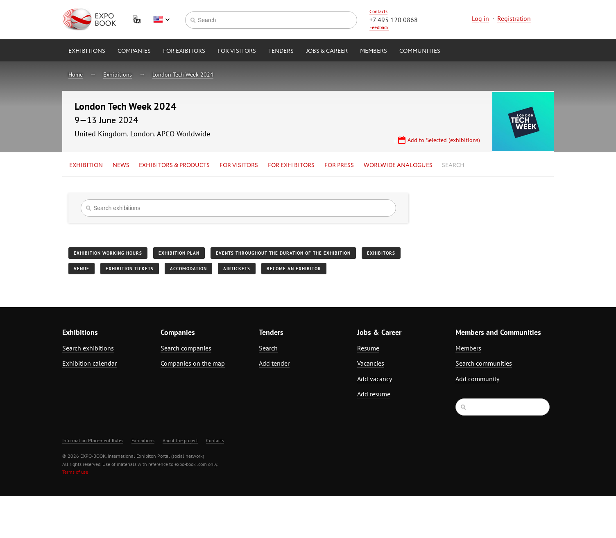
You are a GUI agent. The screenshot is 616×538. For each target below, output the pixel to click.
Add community (477, 379)
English (161, 20)
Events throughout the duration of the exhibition (283, 253)
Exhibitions (86, 51)
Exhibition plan (179, 253)
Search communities (483, 363)
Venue (81, 268)
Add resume (373, 394)
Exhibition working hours (108, 253)
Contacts (378, 11)
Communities (419, 51)
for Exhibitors (291, 165)
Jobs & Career (327, 51)
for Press (339, 165)
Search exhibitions (88, 348)
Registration (514, 18)
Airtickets (236, 268)
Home (75, 74)
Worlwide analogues (398, 165)
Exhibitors (381, 253)
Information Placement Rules (92, 440)
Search (453, 165)
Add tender (274, 363)
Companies (134, 51)
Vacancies (370, 363)
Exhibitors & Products (174, 165)
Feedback (379, 27)
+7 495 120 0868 (393, 20)
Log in (480, 18)
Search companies (186, 348)
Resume (368, 348)
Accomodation (188, 268)
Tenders (281, 51)
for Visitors (236, 51)
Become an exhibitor (294, 268)
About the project (180, 440)
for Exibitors (184, 51)
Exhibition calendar (89, 363)
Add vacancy (374, 379)
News (121, 165)
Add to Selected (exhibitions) (444, 140)
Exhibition (86, 165)
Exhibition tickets (130, 268)
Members (373, 51)
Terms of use (75, 472)
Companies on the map (193, 363)
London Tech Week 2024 (182, 74)
